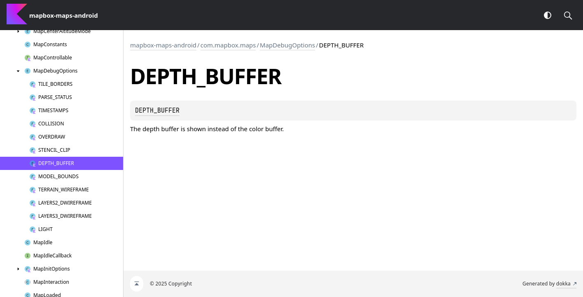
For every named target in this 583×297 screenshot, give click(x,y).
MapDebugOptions (287, 45)
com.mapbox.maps (228, 45)
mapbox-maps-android (163, 45)
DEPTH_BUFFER (157, 110)
